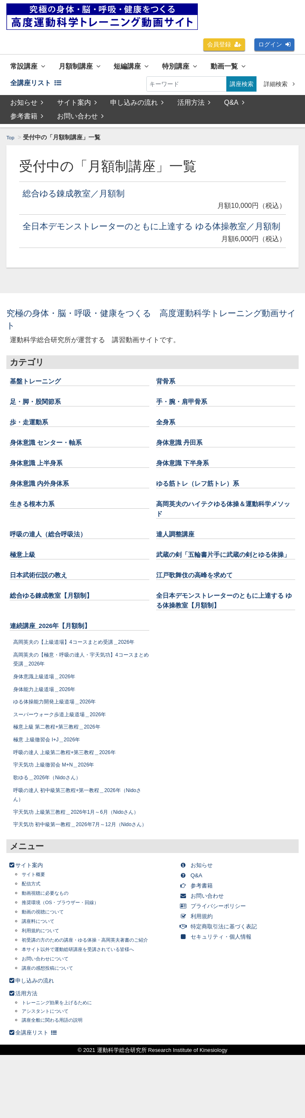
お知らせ (26, 106)
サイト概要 (36, 928)
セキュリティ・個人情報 (225, 990)
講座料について (42, 975)
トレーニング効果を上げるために (66, 1065)
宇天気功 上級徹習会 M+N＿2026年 (61, 800)
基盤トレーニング (40, 397)
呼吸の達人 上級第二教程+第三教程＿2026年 (73, 787)
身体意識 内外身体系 (45, 500)
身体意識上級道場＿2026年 (49, 712)
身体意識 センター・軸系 (53, 459)
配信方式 (34, 938)
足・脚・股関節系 (40, 418)
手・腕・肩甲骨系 (186, 418)
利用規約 (201, 970)
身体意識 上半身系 (41, 479)
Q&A (235, 106)
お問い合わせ (80, 120)
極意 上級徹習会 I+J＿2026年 (52, 775)
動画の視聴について (48, 966)
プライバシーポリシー (221, 960)
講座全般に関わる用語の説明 (60, 1083)
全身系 (167, 438)
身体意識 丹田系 (184, 459)
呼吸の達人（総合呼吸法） (56, 550)
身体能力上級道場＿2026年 (49, 724)
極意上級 (25, 571)
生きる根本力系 (36, 520)
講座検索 (242, 86)
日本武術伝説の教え (44, 601)
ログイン (274, 44)
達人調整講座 (179, 550)
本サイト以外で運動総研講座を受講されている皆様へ (93, 1012)
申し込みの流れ (138, 106)
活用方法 (194, 106)
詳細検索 (279, 86)
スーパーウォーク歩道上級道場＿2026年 (67, 749)
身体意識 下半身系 (187, 479)
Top (11, 141)
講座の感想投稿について (54, 1031)
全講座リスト (40, 85)
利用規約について (45, 985)
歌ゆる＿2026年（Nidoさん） (53, 813)
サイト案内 (77, 106)
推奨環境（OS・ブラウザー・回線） (71, 957)
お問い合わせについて (51, 1021)
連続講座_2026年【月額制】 (58, 652)
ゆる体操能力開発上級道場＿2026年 (61, 737)
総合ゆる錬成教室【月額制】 (59, 622)
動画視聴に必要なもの (51, 947)
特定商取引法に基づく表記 (228, 980)
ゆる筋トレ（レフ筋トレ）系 (206, 500)
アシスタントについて (51, 1074)
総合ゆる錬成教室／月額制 (84, 197)
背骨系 (167, 397)
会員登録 (224, 44)
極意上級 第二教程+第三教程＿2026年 (64, 762)
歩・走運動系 (33, 438)
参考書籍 (26, 120)
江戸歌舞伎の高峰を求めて (202, 601)
